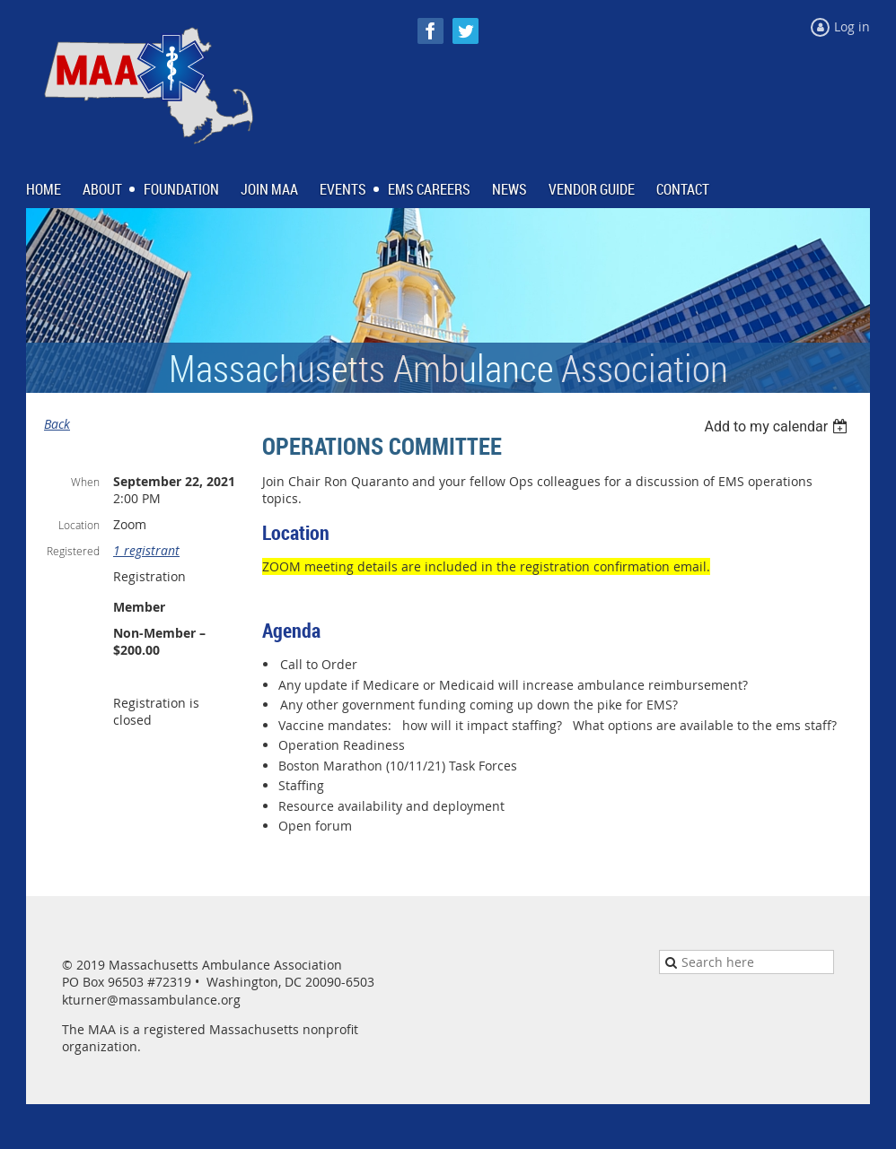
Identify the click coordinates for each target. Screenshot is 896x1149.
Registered (73, 551)
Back (57, 423)
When (85, 481)
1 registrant (146, 550)
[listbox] (778, 426)
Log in (852, 26)
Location (79, 525)
